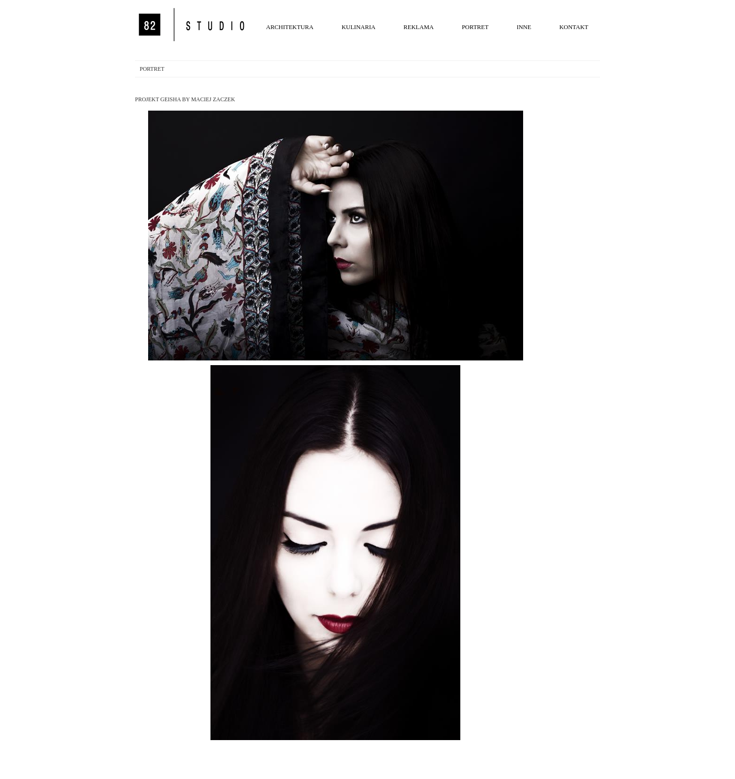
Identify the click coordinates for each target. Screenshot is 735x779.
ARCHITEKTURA (290, 26)
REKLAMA (419, 26)
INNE (524, 26)
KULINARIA (358, 26)
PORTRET (475, 26)
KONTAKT (573, 26)
